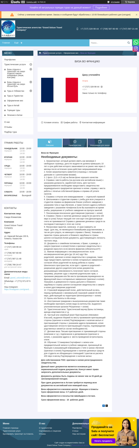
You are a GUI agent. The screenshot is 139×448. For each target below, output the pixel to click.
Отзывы (8, 127)
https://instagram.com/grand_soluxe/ (17, 289)
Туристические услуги (52, 53)
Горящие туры (13, 110)
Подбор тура (10, 132)
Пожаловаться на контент (82, 445)
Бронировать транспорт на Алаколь (18, 434)
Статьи (75, 431)
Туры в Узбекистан (15, 91)
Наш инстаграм (79, 434)
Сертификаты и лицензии (50, 431)
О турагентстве (45, 428)
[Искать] (128, 42)
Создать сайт (31, 2)
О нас (7, 122)
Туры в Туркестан (15, 96)
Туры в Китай (13, 105)
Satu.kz (81, 443)
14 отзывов (115, 2)
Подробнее (101, 7)
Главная (6, 43)
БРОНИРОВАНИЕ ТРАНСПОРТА (29, 43)
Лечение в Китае (14, 115)
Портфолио (10, 59)
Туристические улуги (11, 431)
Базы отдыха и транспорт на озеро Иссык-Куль (16, 84)
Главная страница (10, 428)
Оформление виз (71, 53)
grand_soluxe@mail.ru (20, 278)
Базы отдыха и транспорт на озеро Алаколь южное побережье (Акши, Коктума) (16, 73)
